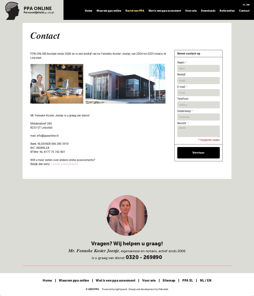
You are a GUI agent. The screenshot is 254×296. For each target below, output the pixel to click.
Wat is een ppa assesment (165, 10)
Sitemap (168, 280)
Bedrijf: (181, 74)
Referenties (227, 10)
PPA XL (187, 280)
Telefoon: (183, 98)
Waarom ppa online (108, 10)
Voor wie (191, 10)
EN (248, 5)
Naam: (182, 62)
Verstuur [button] (198, 152)
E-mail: (182, 87)
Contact (244, 10)
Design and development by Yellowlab (148, 289)
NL (244, 5)
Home (88, 10)
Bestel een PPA (134, 10)
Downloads (208, 10)
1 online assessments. (64, 164)
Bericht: (183, 123)
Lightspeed (121, 289)
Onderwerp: (185, 111)
